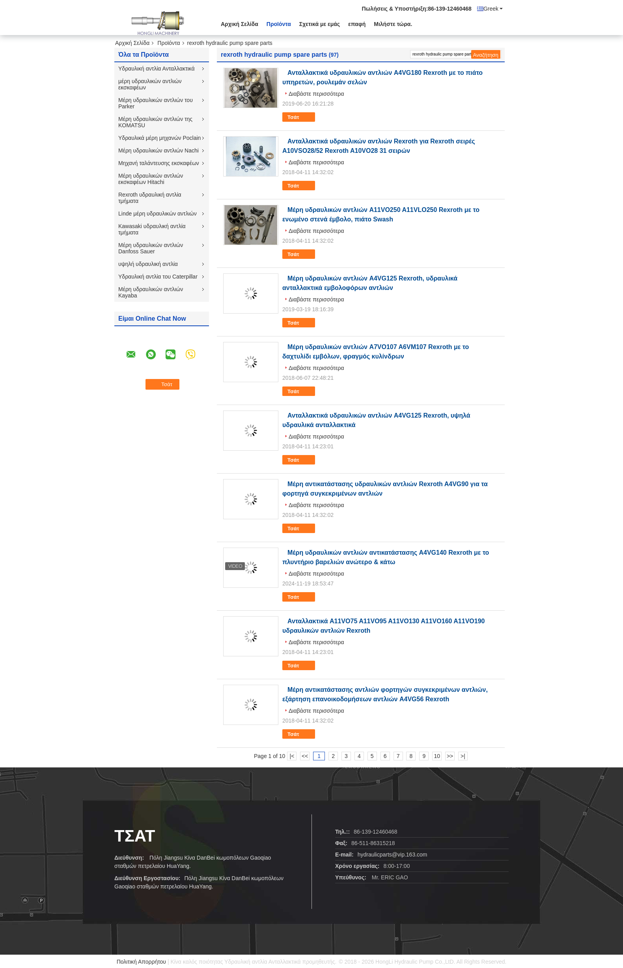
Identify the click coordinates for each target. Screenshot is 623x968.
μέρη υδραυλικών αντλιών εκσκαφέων (150, 84)
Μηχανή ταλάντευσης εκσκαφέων (158, 163)
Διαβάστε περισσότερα (316, 94)
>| (463, 756)
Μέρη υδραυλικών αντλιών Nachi (158, 150)
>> (450, 756)
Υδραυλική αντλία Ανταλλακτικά (156, 68)
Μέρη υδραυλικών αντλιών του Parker (155, 103)
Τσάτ (298, 117)
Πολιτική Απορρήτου (141, 962)
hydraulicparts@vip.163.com (392, 854)
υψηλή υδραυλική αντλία (148, 264)
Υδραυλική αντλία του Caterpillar (158, 276)
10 (437, 756)
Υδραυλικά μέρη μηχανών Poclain (159, 138)
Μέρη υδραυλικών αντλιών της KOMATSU (155, 122)
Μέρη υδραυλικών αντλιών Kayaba (150, 292)
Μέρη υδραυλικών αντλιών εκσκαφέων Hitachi (150, 179)
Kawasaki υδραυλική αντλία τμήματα (152, 229)
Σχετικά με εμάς (319, 24)
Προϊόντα (279, 24)
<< (305, 756)
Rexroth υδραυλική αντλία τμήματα (149, 197)
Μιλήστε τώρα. (393, 24)
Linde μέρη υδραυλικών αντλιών (157, 213)
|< (292, 756)
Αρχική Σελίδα (239, 24)
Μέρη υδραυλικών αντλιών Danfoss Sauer (150, 248)
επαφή (357, 24)
